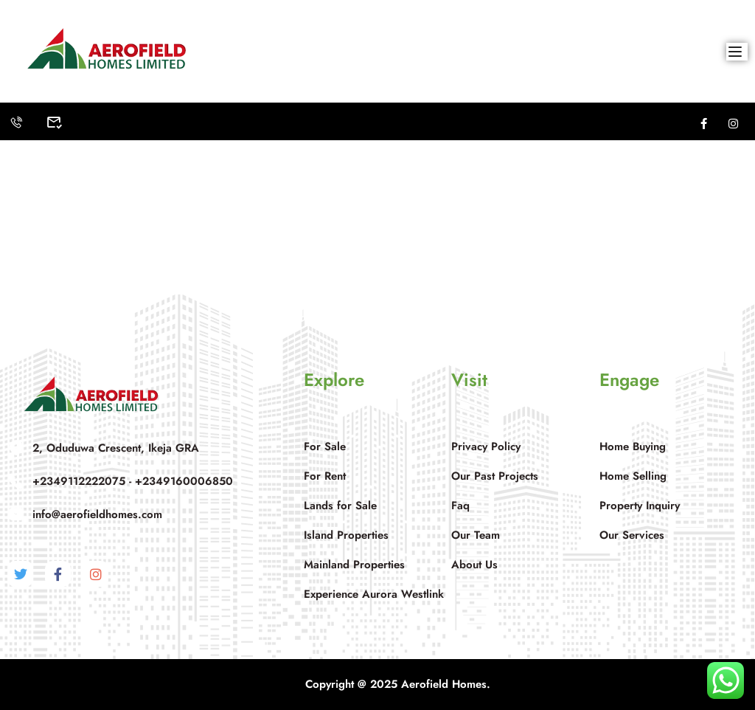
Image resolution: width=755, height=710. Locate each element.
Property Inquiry (639, 505)
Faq (460, 505)
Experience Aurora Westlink (374, 594)
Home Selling (633, 476)
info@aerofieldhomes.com (84, 514)
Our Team (475, 535)
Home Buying (632, 446)
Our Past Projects (494, 476)
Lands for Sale (340, 505)
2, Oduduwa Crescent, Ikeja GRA (103, 447)
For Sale (325, 446)
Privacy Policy (486, 446)
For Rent (325, 476)
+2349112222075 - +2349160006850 (120, 481)
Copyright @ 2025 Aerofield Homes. (399, 684)
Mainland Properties (354, 564)
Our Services (631, 535)
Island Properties (346, 535)
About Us (474, 564)
